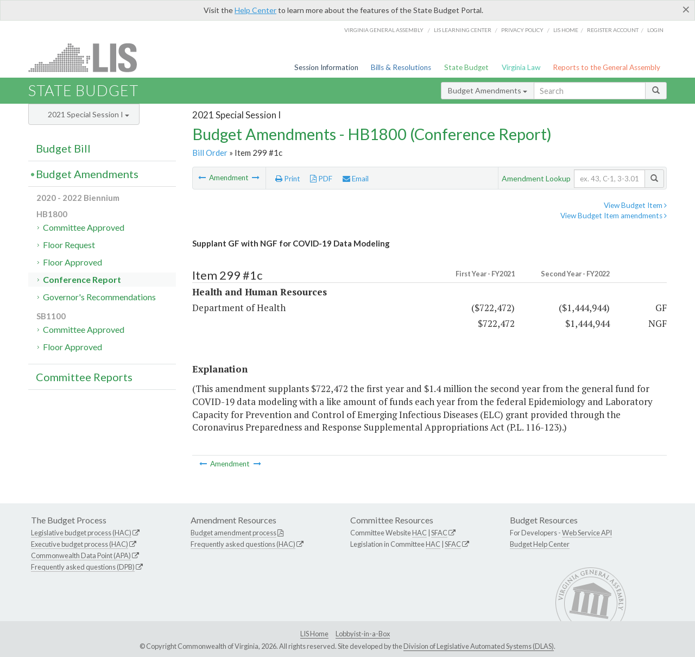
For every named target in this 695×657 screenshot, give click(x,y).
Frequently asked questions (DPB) (83, 567)
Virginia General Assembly (384, 30)
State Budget (466, 67)
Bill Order (210, 152)
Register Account (613, 30)
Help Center (255, 10)
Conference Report (82, 279)
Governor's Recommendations (99, 297)
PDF (321, 178)
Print (287, 178)
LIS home (565, 30)
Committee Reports (84, 376)
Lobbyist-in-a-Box (363, 633)
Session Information (326, 67)
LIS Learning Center (462, 30)
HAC (419, 532)
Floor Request (69, 244)
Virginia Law (521, 67)
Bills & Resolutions (401, 67)
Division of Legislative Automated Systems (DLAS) (478, 646)
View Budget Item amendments (613, 215)
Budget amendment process (233, 532)
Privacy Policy (522, 30)
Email (356, 178)
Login (655, 30)
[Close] (686, 9)
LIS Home (314, 633)
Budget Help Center (540, 544)
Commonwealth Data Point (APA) (81, 555)
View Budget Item (635, 205)
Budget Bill (63, 148)
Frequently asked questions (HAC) (243, 544)
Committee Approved (83, 227)
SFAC (439, 532)
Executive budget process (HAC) (79, 544)
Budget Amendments (487, 90)
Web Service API (587, 532)
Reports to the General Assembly (606, 67)
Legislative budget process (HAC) (81, 532)
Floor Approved (72, 262)
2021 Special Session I (88, 114)
